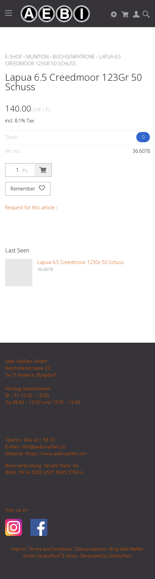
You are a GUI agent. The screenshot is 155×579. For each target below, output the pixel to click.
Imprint (18, 549)
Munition (37, 56)
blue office (50, 556)
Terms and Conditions (51, 549)
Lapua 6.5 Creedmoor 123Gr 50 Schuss (63, 60)
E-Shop (13, 56)
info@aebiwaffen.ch (43, 447)
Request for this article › (31, 207)
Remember (28, 188)
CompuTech (120, 556)
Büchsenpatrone (74, 56)
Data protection (91, 549)
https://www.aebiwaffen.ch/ (56, 454)
